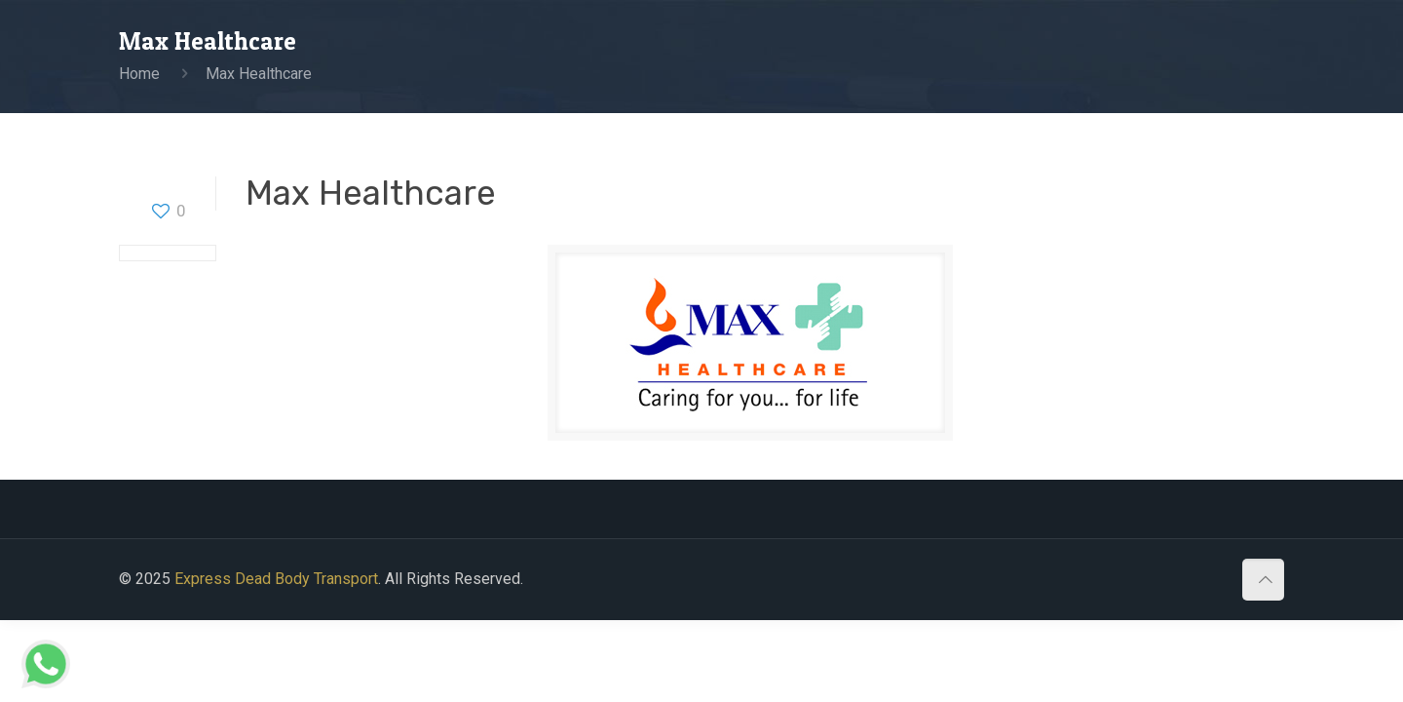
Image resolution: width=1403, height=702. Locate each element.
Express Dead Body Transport (276, 578)
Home (139, 73)
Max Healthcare (259, 73)
